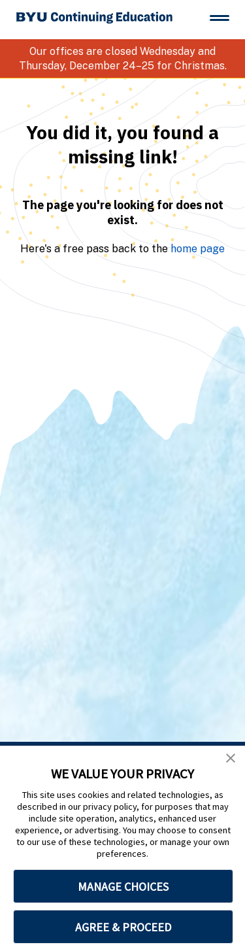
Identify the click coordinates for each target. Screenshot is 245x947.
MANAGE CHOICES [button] (123, 886)
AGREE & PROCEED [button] (123, 927)
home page (198, 248)
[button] (230, 758)
